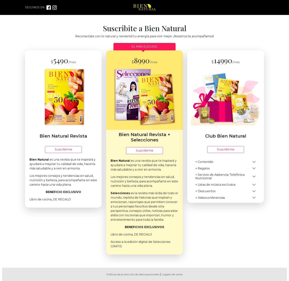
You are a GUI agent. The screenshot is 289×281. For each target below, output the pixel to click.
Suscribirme (63, 149)
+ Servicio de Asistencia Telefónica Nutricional (220, 176)
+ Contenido (204, 162)
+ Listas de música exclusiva (215, 184)
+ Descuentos (205, 191)
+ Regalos (202, 168)
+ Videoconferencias (210, 198)
